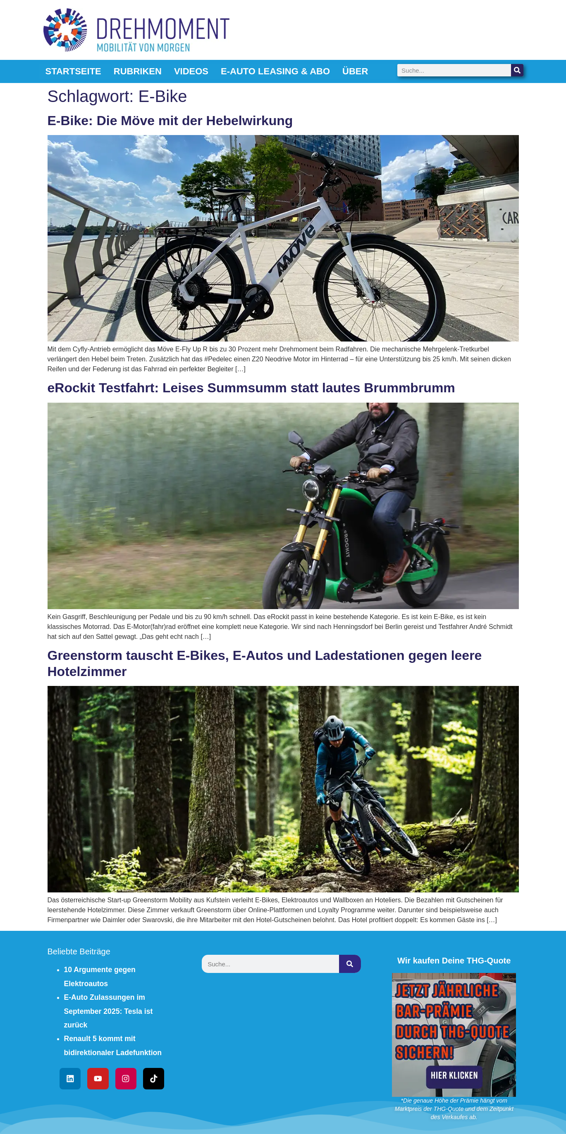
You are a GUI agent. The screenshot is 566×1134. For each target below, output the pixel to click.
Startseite (73, 71)
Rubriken (138, 71)
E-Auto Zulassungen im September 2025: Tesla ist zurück (108, 1011)
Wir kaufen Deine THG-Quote (454, 960)
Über (355, 71)
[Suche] (517, 70)
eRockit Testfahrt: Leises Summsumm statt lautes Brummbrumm (251, 387)
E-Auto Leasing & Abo (275, 71)
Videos (191, 71)
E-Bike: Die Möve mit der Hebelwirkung (170, 120)
